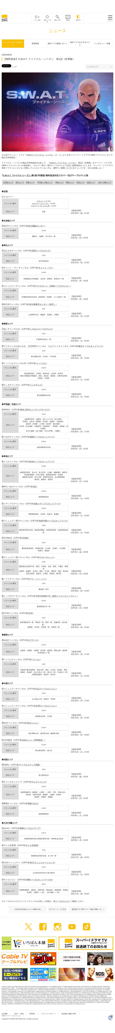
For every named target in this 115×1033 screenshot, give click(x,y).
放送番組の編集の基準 (70, 1014)
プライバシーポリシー (50, 1014)
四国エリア (91, 182)
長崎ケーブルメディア (30, 828)
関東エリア (30, 182)
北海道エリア (8, 182)
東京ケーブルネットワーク (90, 346)
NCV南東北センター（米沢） (42, 304)
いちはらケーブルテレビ (41, 329)
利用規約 (33, 1014)
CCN (30, 613)
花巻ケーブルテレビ (41, 251)
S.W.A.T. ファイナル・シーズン (40, 155)
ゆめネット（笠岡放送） (33, 740)
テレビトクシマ (39, 782)
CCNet (25, 538)
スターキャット (47, 557)
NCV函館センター (36, 226)
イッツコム (41, 363)
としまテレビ (36, 385)
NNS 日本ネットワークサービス (34, 409)
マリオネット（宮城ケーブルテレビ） (53, 286)
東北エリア (20, 182)
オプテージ (33, 640)
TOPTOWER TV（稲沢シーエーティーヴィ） (56, 596)
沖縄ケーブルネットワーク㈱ (39, 880)
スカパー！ (41, 201)
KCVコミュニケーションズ (42, 862)
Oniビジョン (32, 723)
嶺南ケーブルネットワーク (42, 437)
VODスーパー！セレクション (13, 1016)
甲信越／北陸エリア (45, 182)
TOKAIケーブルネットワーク (41, 461)
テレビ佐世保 (32, 845)
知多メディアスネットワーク (47, 504)
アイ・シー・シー (38, 579)
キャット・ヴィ (45, 268)
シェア (14, 67)
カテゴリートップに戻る (57, 909)
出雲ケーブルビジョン (46, 706)
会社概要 (6, 1014)
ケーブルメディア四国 (29, 765)
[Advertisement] (57, 6)
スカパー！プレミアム (40, 203)
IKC (34, 486)
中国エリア (80, 182)
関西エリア (70, 182)
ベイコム (36, 659)
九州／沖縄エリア (104, 182)
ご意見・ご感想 (20, 1014)
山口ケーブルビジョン (46, 689)
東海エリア (59, 182)
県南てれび (33, 803)
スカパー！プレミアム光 (40, 206)
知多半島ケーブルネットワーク (53, 521)
